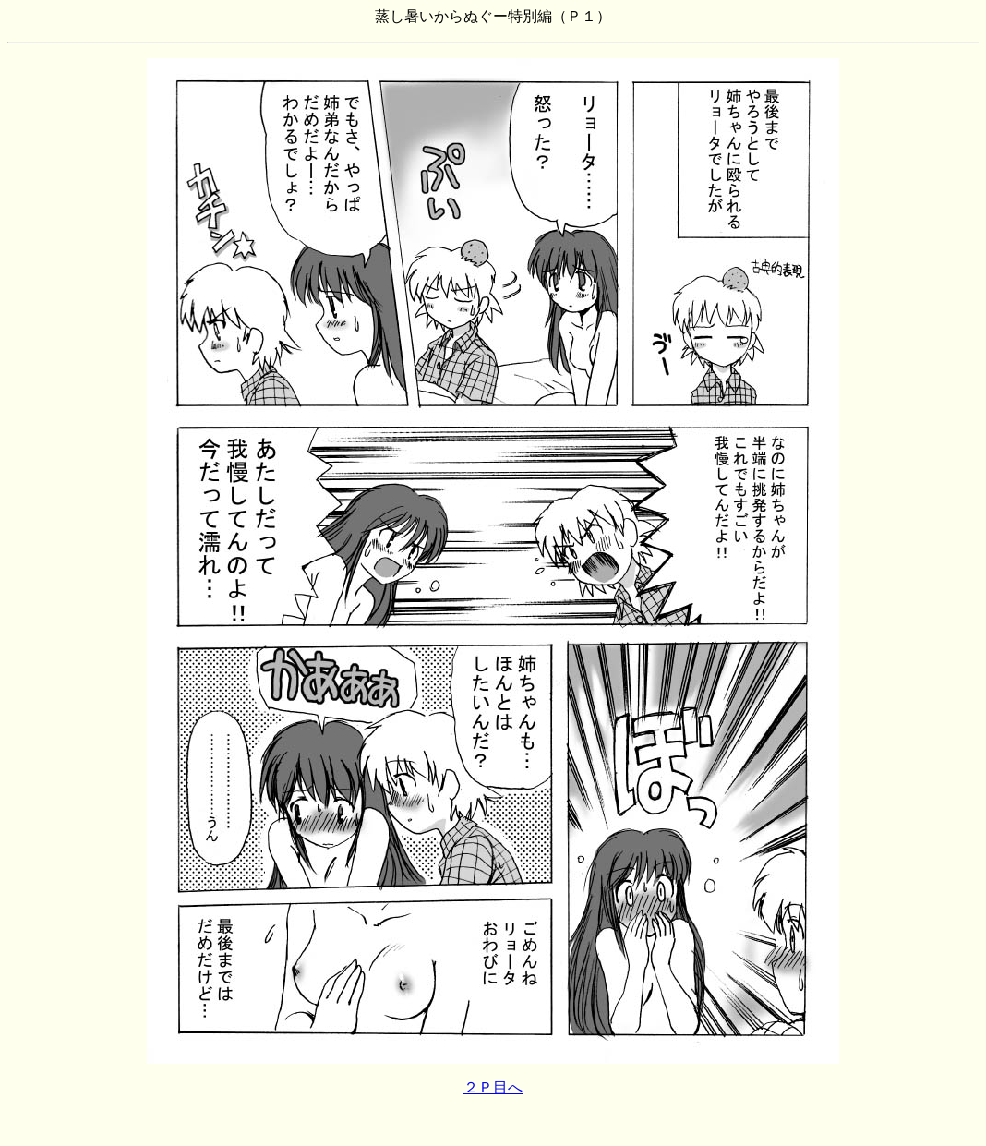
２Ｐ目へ (493, 1087)
